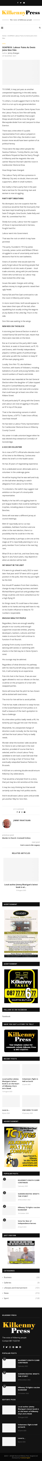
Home (4, 36)
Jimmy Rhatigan (13, 53)
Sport (22, 1298)
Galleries (22, 1282)
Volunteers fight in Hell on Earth (30, 1080)
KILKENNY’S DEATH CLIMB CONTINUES (28, 1181)
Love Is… (6, 1110)
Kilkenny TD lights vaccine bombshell (29, 1208)
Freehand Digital (25, 1458)
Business (22, 1277)
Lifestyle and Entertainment (22, 1288)
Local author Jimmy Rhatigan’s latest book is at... (21, 885)
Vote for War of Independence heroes (27, 1222)
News (4, 43)
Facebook (6, 1016)
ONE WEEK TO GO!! (30, 1110)
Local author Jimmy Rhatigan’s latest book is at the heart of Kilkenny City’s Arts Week (10, 1083)
